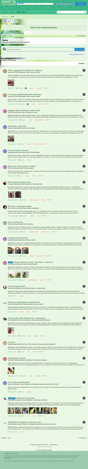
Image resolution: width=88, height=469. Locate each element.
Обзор (12, 12)
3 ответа (22, 104)
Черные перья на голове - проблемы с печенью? (33, 262)
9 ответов (23, 200)
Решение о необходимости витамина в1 (24, 302)
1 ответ (19, 176)
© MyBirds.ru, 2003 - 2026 (10, 453)
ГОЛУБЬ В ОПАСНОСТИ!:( (18, 238)
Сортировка (81, 63)
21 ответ (21, 160)
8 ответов (21, 351)
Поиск (12, 16)
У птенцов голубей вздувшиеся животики (24, 94)
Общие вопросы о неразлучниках (35, 288)
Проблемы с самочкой (17, 126)
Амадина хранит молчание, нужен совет (24, 110)
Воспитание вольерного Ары (19, 182)
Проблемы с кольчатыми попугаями (36, 360)
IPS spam (38, 450)
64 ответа (23, 256)
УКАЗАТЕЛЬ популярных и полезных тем (24, 422)
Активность (22, 12)
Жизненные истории (31, 112)
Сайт (5, 12)
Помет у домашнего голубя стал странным (25, 70)
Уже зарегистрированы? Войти (65, 4)
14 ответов (21, 336)
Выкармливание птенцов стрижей (33, 304)
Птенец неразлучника (16, 286)
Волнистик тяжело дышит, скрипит (22, 166)
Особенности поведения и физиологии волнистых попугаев (41, 384)
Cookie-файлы (54, 444)
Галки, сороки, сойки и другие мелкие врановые (36, 320)
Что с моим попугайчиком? (19, 382)
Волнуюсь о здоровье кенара (19, 206)
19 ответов (19, 88)
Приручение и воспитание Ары (33, 184)
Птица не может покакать (18, 150)
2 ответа (22, 120)
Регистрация (80, 4)
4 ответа (21, 144)
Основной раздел (30, 128)
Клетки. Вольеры (28, 224)
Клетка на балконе (15, 222)
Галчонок (11, 342)
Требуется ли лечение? (25, 398)
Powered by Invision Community (44, 446)
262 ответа (23, 216)
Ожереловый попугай (16, 358)
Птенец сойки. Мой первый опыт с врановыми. (27, 318)
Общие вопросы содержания (31, 208)
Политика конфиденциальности (39, 444)
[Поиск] (67, 12)
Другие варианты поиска (76, 54)
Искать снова (79, 49)
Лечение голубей (35, 72)
